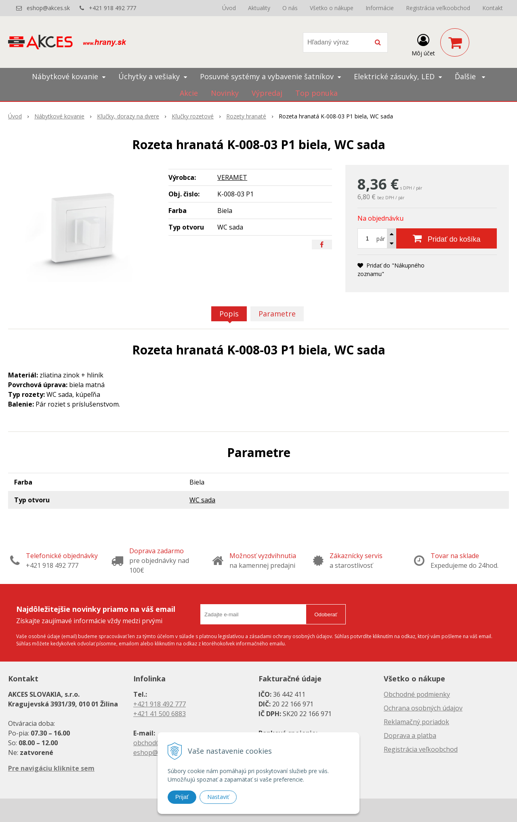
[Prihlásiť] (423, 44)
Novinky (225, 93)
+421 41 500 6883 (159, 713)
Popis (229, 313)
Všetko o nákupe (331, 8)
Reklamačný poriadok (416, 721)
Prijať (182, 797)
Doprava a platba (410, 735)
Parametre (277, 313)
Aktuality (259, 8)
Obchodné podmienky (417, 694)
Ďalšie (470, 76)
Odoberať (325, 614)
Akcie (189, 93)
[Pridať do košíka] (446, 238)
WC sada (202, 499)
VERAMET (232, 177)
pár (380, 238)
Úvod (229, 8)
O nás (290, 8)
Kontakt (492, 8)
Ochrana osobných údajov (423, 708)
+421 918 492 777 (112, 8)
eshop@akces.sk (48, 8)
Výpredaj (267, 93)
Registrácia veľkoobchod (438, 8)
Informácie (380, 8)
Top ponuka (316, 93)
